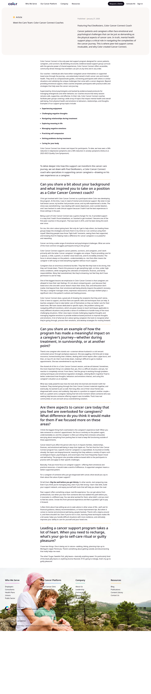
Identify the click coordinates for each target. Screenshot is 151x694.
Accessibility (46, 626)
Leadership (80, 589)
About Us (79, 586)
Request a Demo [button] (116, 4)
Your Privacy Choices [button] (81, 626)
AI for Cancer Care (47, 589)
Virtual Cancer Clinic (48, 586)
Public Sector (10, 598)
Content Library (117, 592)
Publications (115, 589)
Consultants (9, 589)
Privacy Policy (20, 626)
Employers (9, 586)
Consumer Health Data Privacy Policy (62, 626)
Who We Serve (31, 4)
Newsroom (80, 598)
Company (64, 4)
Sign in (140, 4)
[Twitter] (132, 608)
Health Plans (10, 592)
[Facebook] (136, 608)
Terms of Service (10, 626)
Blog (112, 586)
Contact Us (115, 595)
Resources (76, 4)
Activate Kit (130, 4)
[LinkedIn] (145, 608)
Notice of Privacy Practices (33, 626)
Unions (8, 595)
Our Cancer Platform (49, 4)
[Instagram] (140, 608)
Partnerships (81, 592)
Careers (79, 595)
